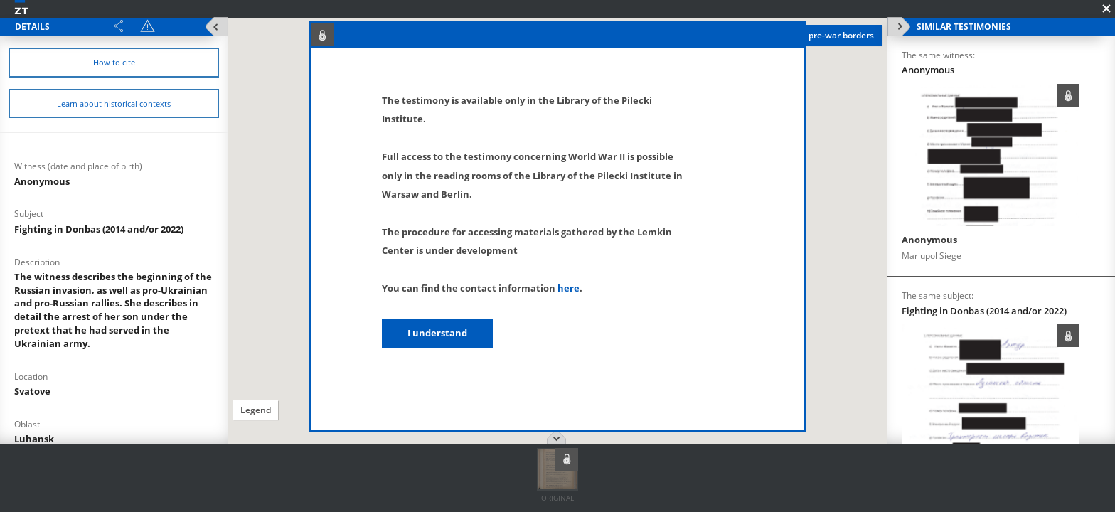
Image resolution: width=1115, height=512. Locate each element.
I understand (437, 332)
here (569, 288)
